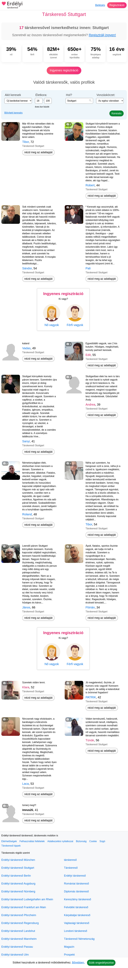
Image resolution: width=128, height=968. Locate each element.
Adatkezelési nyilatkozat (60, 841)
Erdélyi (12, 5)
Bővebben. (78, 962)
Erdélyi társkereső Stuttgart (17, 867)
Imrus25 (27, 810)
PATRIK (91, 697)
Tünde (90, 740)
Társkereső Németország (79, 938)
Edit (88, 355)
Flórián (90, 607)
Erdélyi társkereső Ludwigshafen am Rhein (27, 899)
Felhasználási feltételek (32, 841)
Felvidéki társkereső (76, 907)
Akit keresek (13, 95)
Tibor (25, 141)
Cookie (93, 841)
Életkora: (41, 95)
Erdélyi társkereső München (18, 859)
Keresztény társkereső (77, 899)
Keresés (117, 113)
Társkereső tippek (11, 845)
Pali (88, 268)
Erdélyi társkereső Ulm (15, 954)
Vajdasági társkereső (76, 923)
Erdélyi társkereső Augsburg (18, 883)
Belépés (100, 5)
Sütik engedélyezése (101, 962)
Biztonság (81, 841)
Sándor (27, 268)
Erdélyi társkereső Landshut (18, 930)
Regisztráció (116, 5)
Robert (90, 185)
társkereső (70, 859)
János (26, 607)
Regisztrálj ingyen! (102, 35)
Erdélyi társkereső (75, 875)
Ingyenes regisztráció (64, 70)
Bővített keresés (13, 112)
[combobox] (79, 101)
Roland (27, 514)
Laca (25, 783)
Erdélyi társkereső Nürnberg (18, 891)
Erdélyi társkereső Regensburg (20, 923)
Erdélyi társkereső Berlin (16, 875)
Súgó (102, 841)
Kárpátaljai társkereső (77, 915)
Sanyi (26, 441)
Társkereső (71, 867)
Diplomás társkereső (76, 891)
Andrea (90, 404)
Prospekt (69, 954)
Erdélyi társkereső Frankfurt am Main (23, 907)
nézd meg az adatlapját (38, 152)
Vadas (26, 348)
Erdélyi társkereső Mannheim (19, 938)
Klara (25, 687)
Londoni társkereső (75, 930)
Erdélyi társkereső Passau (17, 946)
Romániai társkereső (76, 883)
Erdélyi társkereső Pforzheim (18, 915)
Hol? (69, 95)
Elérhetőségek (9, 841)
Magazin (69, 946)
